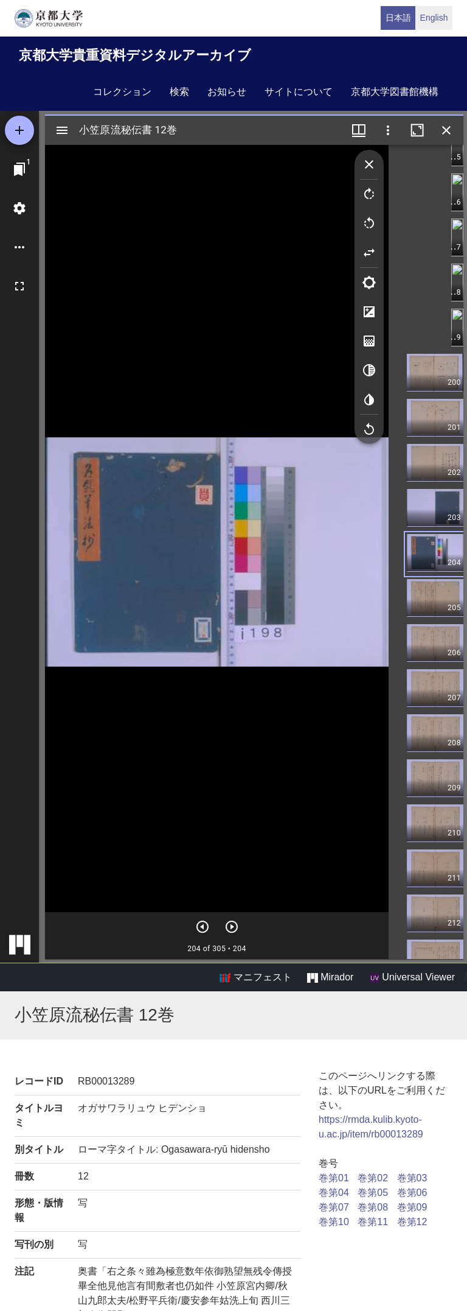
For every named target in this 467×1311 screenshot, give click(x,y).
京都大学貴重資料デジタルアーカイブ (135, 55)
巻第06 (412, 1192)
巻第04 (334, 1192)
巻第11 (373, 1222)
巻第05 (373, 1192)
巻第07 (334, 1207)
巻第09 (412, 1207)
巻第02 (373, 1178)
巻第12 (412, 1222)
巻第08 (373, 1207)
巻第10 (334, 1222)
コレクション (122, 91)
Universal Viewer (412, 977)
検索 (179, 91)
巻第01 (334, 1178)
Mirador (330, 977)
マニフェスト (255, 977)
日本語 (398, 18)
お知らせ (226, 91)
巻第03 (412, 1178)
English (434, 18)
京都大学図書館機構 (394, 91)
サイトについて (299, 91)
